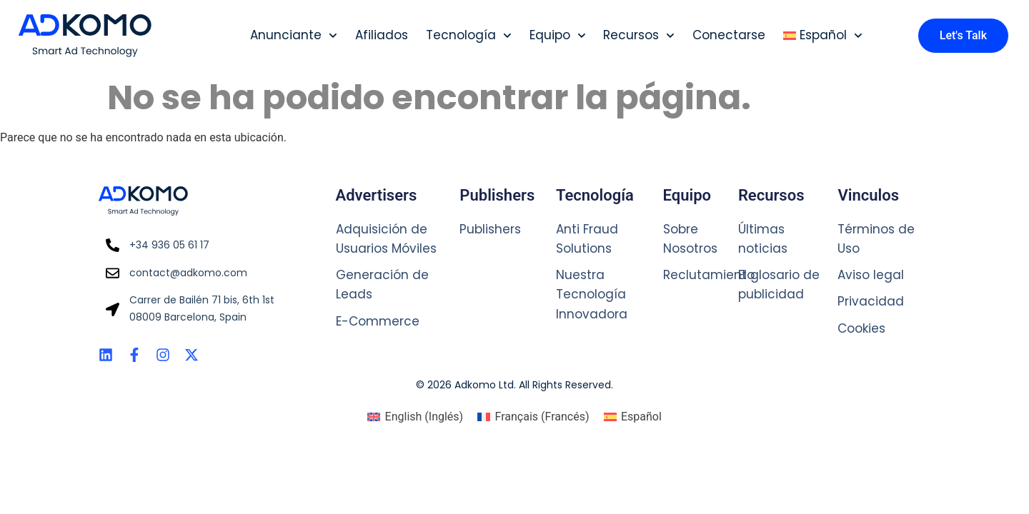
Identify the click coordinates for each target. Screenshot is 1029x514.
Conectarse (728, 35)
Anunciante (293, 35)
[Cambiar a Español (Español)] (633, 417)
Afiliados (381, 35)
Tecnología (469, 35)
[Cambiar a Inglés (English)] (415, 417)
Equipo (558, 35)
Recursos (639, 35)
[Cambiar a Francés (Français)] (533, 417)
